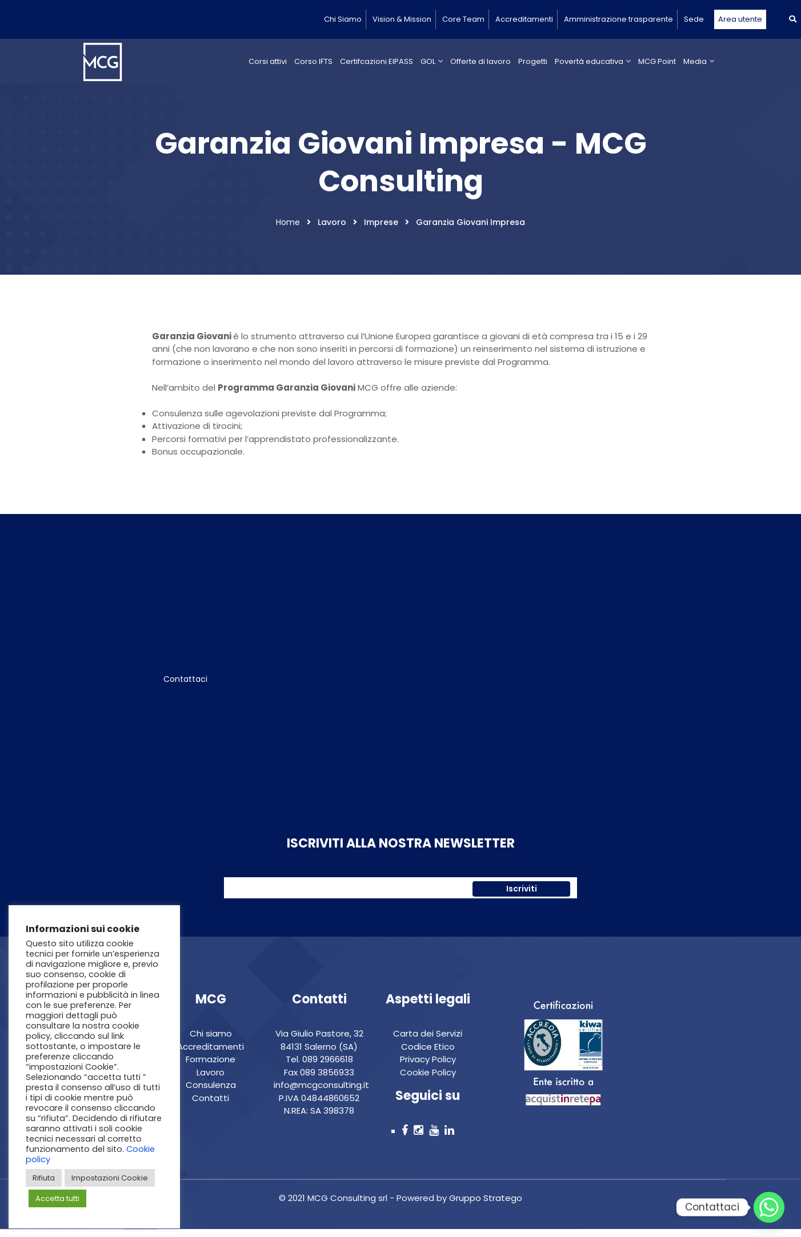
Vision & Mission (402, 19)
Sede (694, 19)
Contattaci (185, 686)
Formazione (210, 1067)
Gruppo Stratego (484, 1205)
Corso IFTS (313, 61)
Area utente (740, 19)
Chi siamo (211, 1041)
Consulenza (211, 1092)
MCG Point (657, 61)
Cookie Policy (428, 1080)
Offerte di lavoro (480, 61)
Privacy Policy (428, 1067)
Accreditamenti (524, 19)
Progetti (532, 61)
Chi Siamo (343, 19)
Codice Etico (428, 1054)
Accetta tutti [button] (57, 1198)
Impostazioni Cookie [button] (109, 1177)
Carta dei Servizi (427, 1041)
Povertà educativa (589, 61)
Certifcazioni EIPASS (376, 61)
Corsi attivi (268, 61)
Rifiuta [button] (44, 1177)
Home (288, 229)
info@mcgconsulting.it (321, 1092)
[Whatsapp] (769, 1207)
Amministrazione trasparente (618, 19)
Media (695, 61)
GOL (427, 61)
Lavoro (211, 1080)
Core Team (463, 19)
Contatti (210, 1105)
